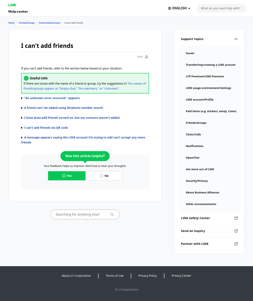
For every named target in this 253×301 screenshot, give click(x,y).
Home (11, 22)
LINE (12, 5)
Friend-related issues (49, 22)
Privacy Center (181, 276)
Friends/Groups (27, 22)
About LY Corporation (76, 276)
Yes (67, 176)
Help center (18, 11)
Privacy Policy (148, 276)
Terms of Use (115, 276)
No (104, 176)
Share (143, 56)
